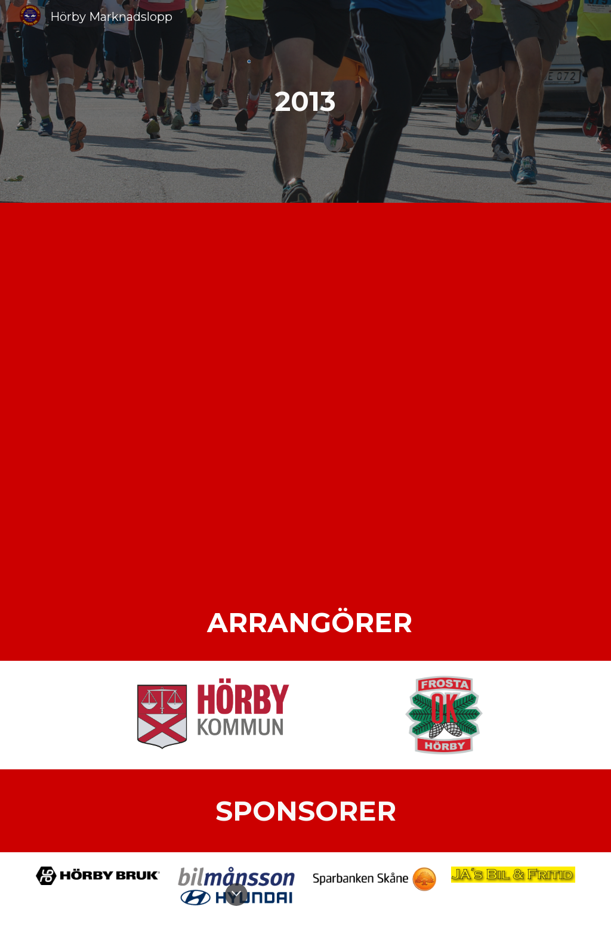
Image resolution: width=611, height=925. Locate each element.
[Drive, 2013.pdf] (305, 394)
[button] (236, 894)
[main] (305, 101)
